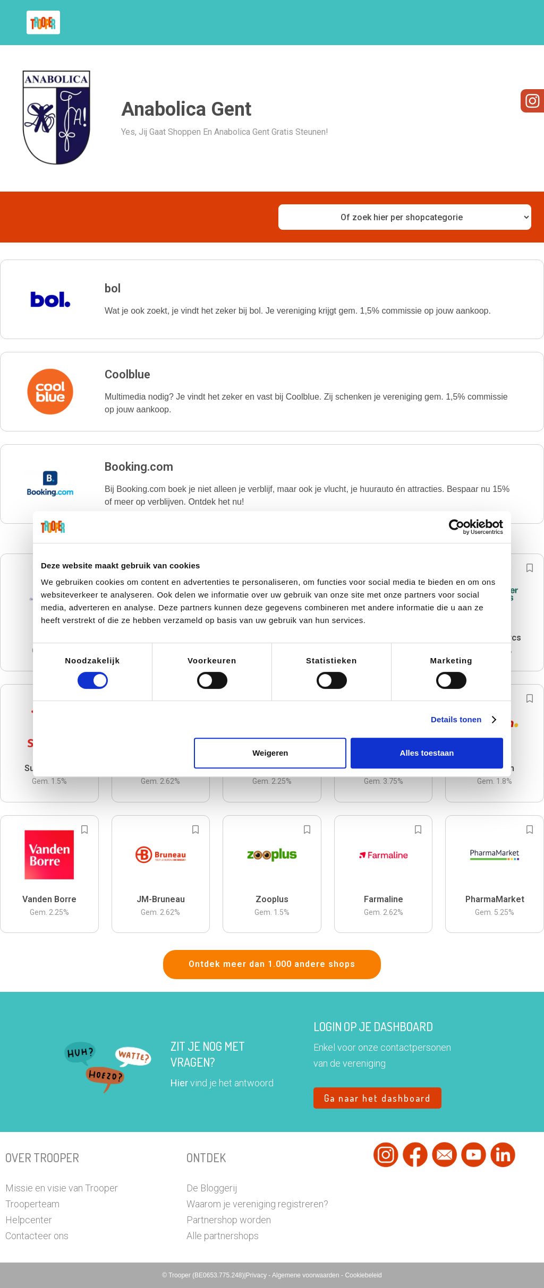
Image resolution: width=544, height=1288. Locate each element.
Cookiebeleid (363, 1275)
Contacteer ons (37, 1235)
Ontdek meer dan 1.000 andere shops (272, 964)
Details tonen (456, 719)
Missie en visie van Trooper (61, 1188)
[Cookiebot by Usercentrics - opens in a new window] (456, 527)
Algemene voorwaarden (306, 1275)
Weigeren (270, 752)
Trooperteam (32, 1203)
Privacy (257, 1275)
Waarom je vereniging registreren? (257, 1203)
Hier (179, 1082)
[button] (272, 299)
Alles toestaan (427, 752)
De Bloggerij (211, 1188)
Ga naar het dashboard (377, 1098)
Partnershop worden (228, 1219)
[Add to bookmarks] (529, 567)
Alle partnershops (222, 1235)
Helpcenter (28, 1219)
